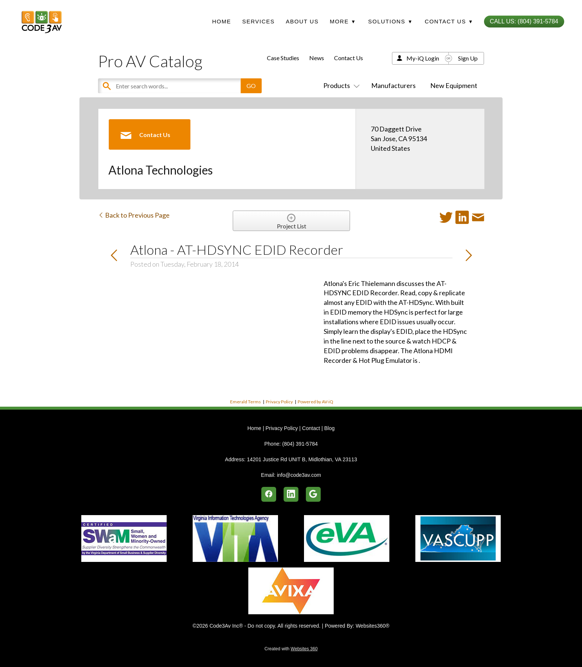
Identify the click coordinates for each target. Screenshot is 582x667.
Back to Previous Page (134, 215)
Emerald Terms (245, 401)
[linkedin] (291, 494)
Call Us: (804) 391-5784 (524, 21)
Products (340, 85)
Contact (311, 428)
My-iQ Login (422, 58)
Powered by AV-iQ (315, 401)
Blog (329, 428)
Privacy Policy (279, 401)
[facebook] (268, 494)
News (316, 57)
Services (258, 21)
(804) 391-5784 (300, 444)
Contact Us (348, 57)
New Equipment (453, 85)
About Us (302, 21)
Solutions (390, 21)
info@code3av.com (299, 475)
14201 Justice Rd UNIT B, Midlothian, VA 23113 (302, 459)
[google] (313, 494)
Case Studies (283, 57)
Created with (290, 648)
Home (221, 21)
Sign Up (468, 58)
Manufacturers (393, 85)
